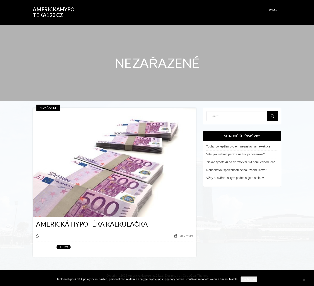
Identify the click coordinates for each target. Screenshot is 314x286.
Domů (272, 10)
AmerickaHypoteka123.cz (54, 12)
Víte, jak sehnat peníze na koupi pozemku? (235, 154)
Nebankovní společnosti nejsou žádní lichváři (236, 170)
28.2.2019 (186, 236)
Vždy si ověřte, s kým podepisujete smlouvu (236, 178)
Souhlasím (249, 279)
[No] (304, 279)
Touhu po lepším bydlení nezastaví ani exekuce (238, 146)
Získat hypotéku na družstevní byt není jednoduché (240, 162)
